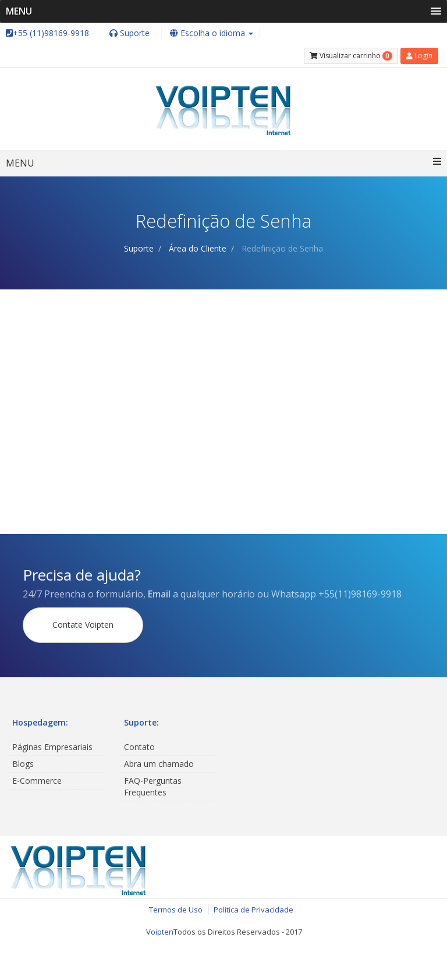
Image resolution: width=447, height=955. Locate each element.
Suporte (139, 248)
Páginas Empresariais (52, 746)
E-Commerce (37, 780)
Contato (139, 746)
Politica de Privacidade (253, 909)
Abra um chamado (159, 763)
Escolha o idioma (211, 32)
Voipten (159, 931)
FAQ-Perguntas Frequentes (153, 786)
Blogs (23, 763)
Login (419, 56)
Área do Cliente (197, 248)
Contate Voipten (82, 624)
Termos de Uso (176, 909)
